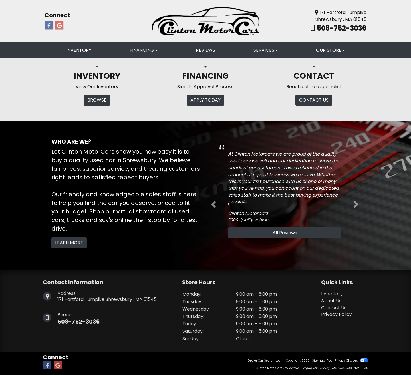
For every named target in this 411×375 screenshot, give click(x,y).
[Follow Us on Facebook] (49, 25)
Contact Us (333, 307)
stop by (159, 220)
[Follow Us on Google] (59, 25)
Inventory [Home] (332, 294)
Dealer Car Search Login (265, 360)
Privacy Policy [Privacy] (336, 314)
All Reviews (285, 232)
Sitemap (318, 360)
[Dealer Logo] (205, 20)
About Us (331, 300)
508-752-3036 (340, 28)
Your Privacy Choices (347, 360)
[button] (213, 204)
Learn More (69, 242)
